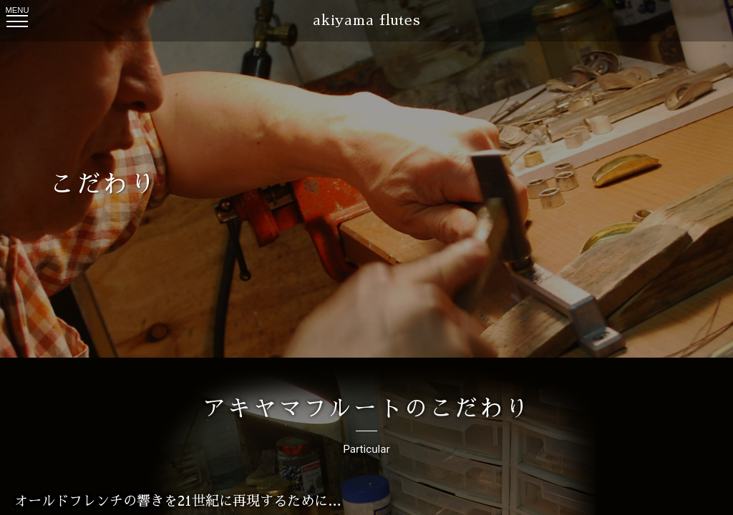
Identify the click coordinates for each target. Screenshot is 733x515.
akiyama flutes (366, 20)
